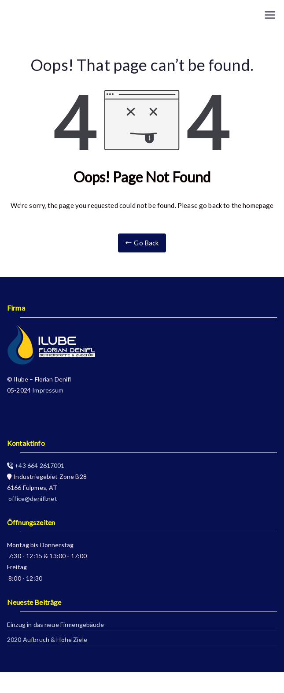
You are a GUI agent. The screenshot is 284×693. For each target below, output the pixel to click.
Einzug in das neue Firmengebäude (55, 624)
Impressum (47, 390)
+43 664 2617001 (36, 465)
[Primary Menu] (270, 15)
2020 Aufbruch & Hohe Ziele (47, 639)
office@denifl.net (32, 498)
